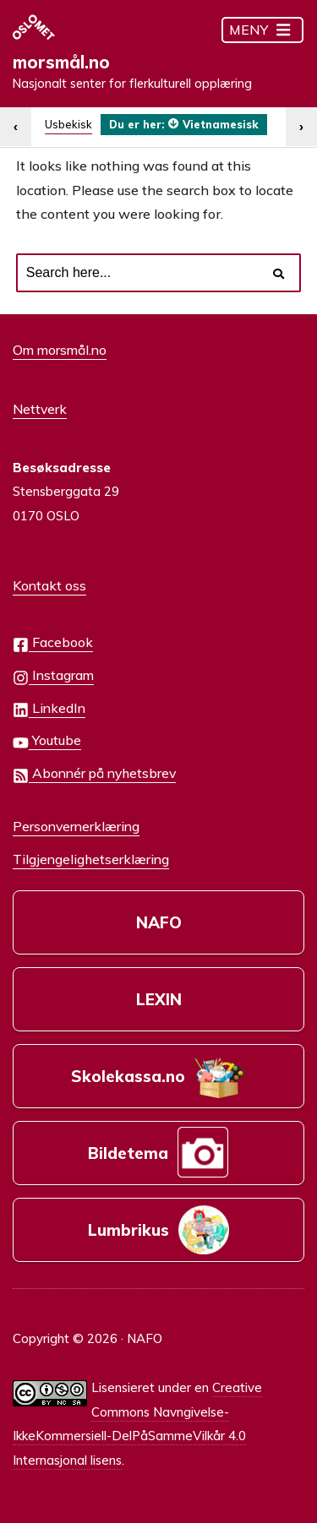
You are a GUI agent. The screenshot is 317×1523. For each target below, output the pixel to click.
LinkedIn (49, 709)
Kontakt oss (49, 585)
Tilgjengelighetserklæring (91, 859)
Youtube (47, 741)
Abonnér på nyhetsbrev (94, 774)
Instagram (53, 676)
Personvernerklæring (76, 826)
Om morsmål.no (60, 349)
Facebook (53, 643)
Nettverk (40, 408)
